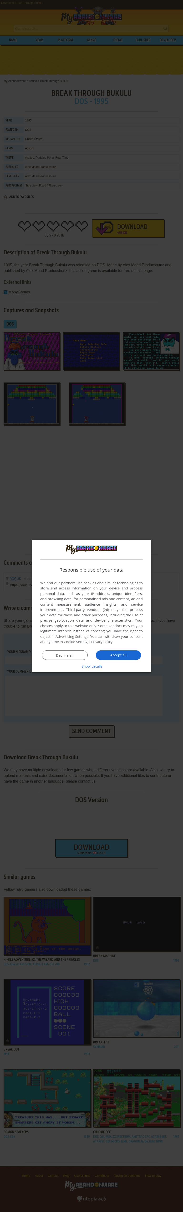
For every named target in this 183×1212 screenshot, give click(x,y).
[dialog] (91, 606)
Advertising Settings (72, 636)
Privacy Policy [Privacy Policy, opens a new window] (102, 641)
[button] (91, 666)
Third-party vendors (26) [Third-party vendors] (87, 609)
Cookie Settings (76, 641)
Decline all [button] (65, 655)
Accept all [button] (118, 655)
